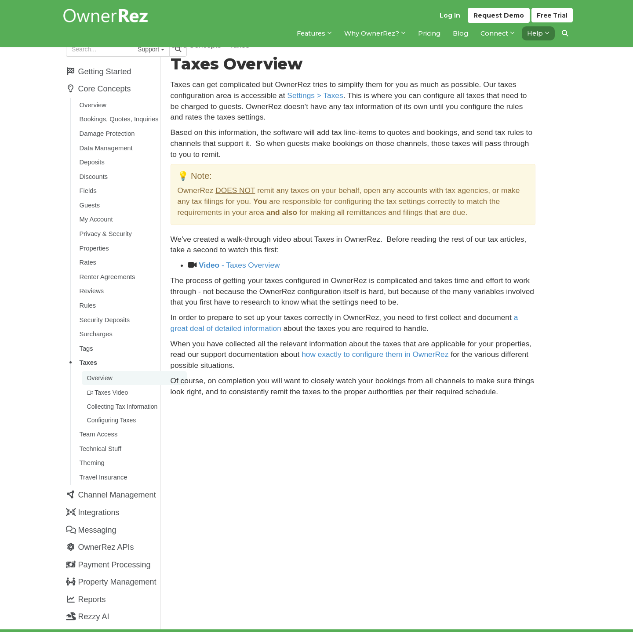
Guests (89, 198)
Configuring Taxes (110, 403)
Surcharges (95, 321)
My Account (95, 212)
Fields (87, 185)
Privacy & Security (105, 225)
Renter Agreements (107, 266)
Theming (91, 443)
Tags (85, 334)
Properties (93, 239)
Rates (87, 253)
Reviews (91, 280)
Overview (92, 102)
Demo (497, 18)
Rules (87, 294)
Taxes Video (106, 377)
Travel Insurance (103, 457)
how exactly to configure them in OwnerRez (449, 354)
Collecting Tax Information (121, 390)
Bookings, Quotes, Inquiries (118, 116)
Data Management (105, 144)
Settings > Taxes (351, 95)
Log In (448, 18)
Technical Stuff (99, 430)
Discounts (93, 171)
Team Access (98, 416)
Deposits (91, 157)
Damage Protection (106, 130)
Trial (552, 18)
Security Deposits (104, 307)
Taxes (88, 348)
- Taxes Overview (275, 265)
